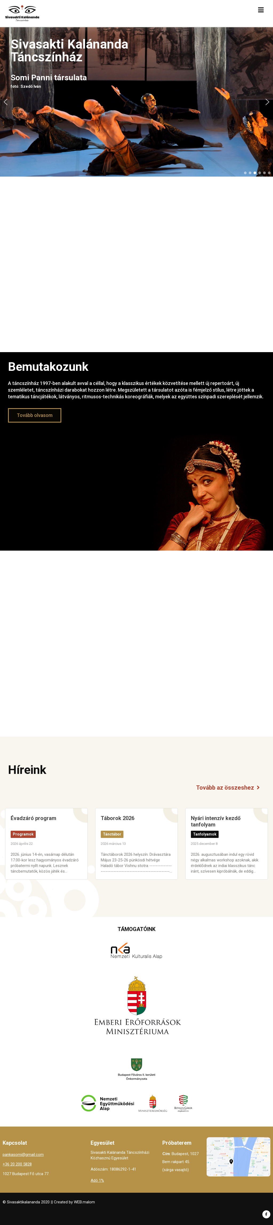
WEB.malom (84, 1202)
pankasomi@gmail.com (23, 1154)
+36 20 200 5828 (17, 1164)
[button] (5, 102)
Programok (23, 834)
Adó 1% (97, 1180)
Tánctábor (112, 834)
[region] (136, 102)
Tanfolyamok (204, 834)
